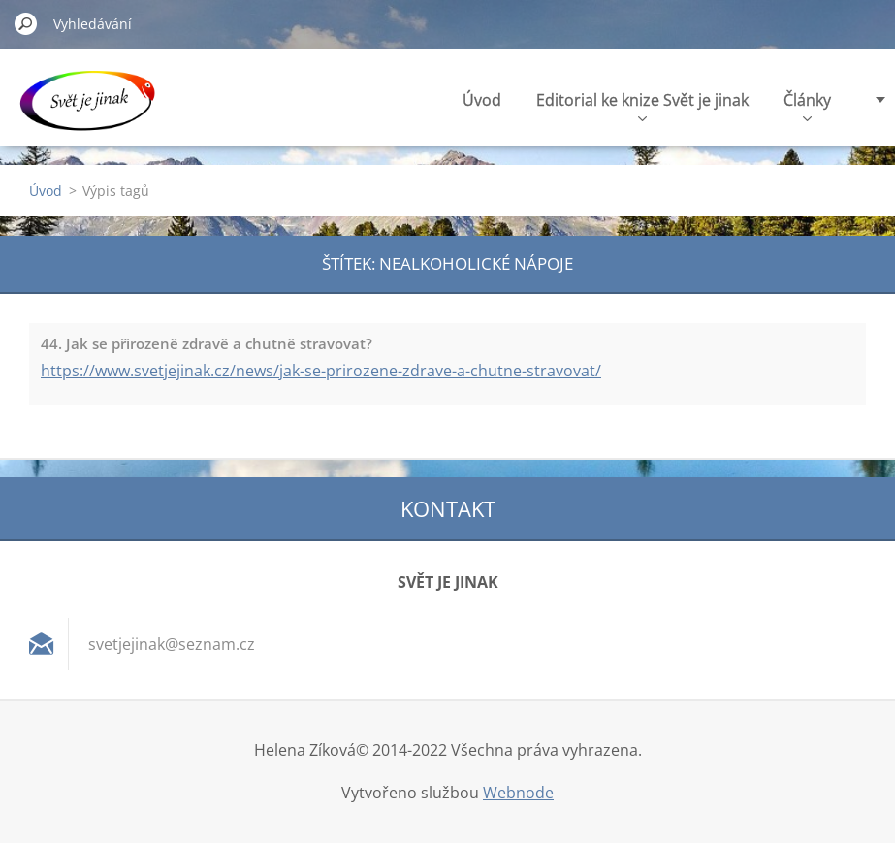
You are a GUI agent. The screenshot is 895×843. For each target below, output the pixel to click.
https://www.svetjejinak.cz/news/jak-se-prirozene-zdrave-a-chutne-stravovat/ (321, 370)
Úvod (482, 100)
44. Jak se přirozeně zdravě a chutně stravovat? (206, 343)
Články (807, 105)
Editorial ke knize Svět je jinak (642, 105)
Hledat (26, 23)
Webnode (518, 792)
